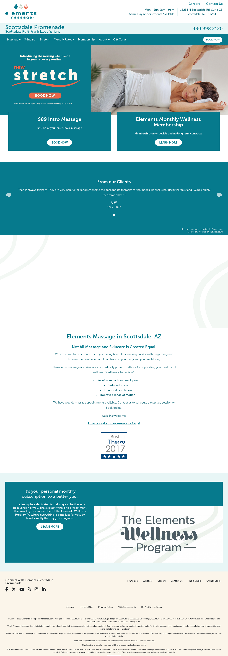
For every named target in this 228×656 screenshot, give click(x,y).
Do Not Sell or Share (151, 582)
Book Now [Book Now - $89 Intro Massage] (60, 142)
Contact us (124, 402)
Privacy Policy (105, 582)
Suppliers (147, 556)
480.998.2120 (208, 28)
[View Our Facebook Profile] (6, 565)
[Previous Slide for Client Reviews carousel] (8, 195)
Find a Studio (194, 556)
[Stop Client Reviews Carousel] (114, 215)
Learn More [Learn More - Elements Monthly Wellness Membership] (168, 142)
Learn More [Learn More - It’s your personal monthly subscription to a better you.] (50, 526)
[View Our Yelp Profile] (29, 565)
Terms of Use (86, 582)
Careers (194, 4)
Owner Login (213, 556)
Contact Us (214, 4)
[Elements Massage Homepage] (23, 11)
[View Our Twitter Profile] (13, 565)
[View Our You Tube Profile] (22, 565)
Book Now (213, 39)
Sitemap (70, 582)
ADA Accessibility (127, 582)
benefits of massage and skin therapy (136, 354)
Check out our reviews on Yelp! (114, 423)
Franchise (132, 556)
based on (205, 232)
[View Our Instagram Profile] (36, 565)
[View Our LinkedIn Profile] (43, 565)
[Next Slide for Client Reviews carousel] (220, 195)
